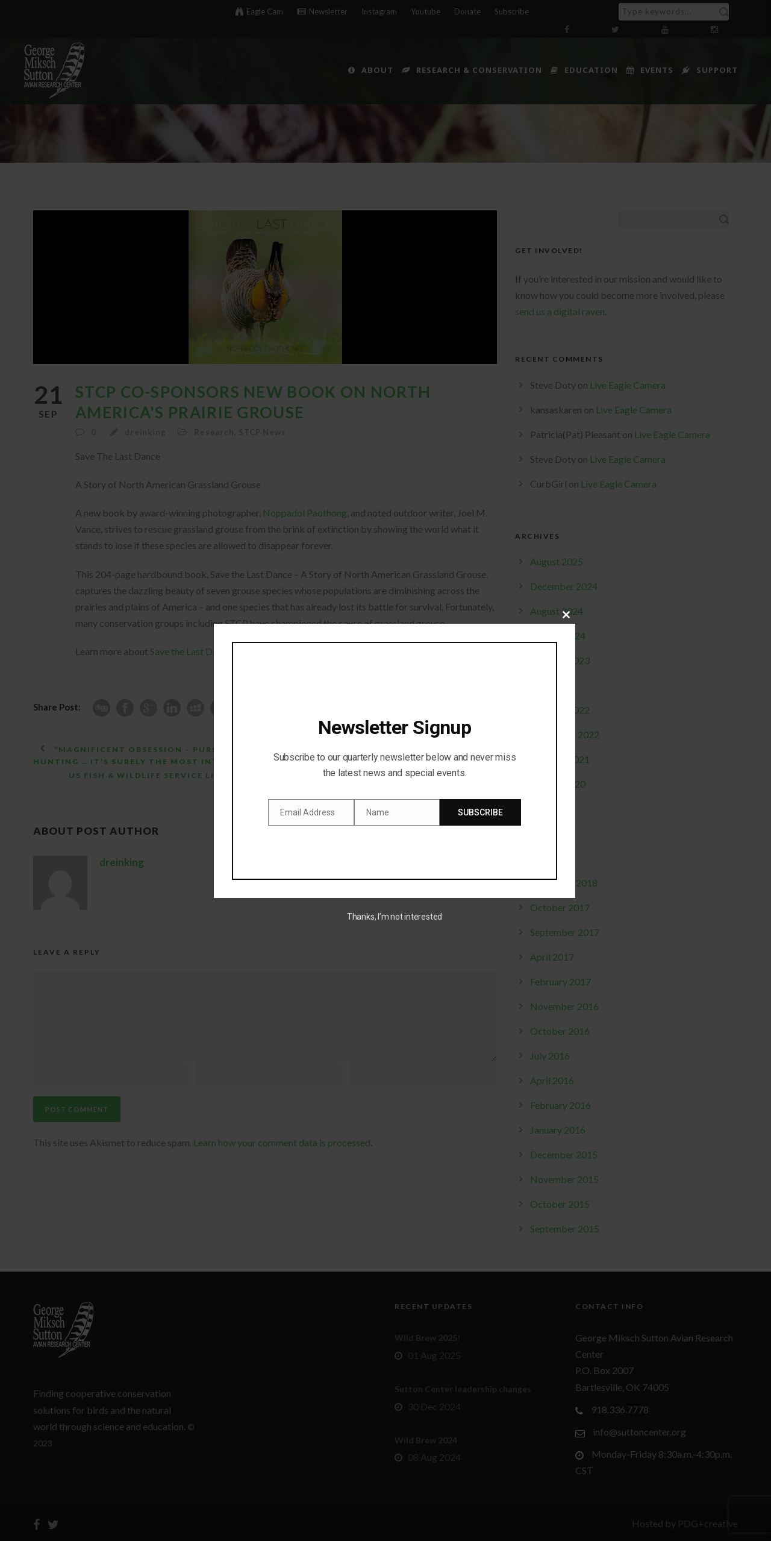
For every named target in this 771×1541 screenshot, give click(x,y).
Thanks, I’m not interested (394, 916)
